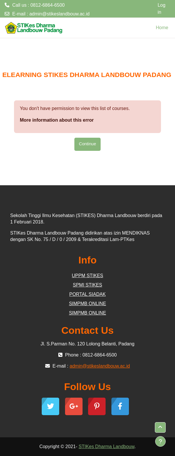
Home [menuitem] (162, 27)
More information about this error (57, 120)
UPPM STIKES (87, 275)
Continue (87, 143)
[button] (160, 427)
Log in (161, 9)
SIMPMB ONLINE (87, 303)
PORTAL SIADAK (87, 294)
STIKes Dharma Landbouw (106, 446)
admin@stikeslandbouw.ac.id (59, 13)
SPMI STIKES (87, 284)
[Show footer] (160, 441)
